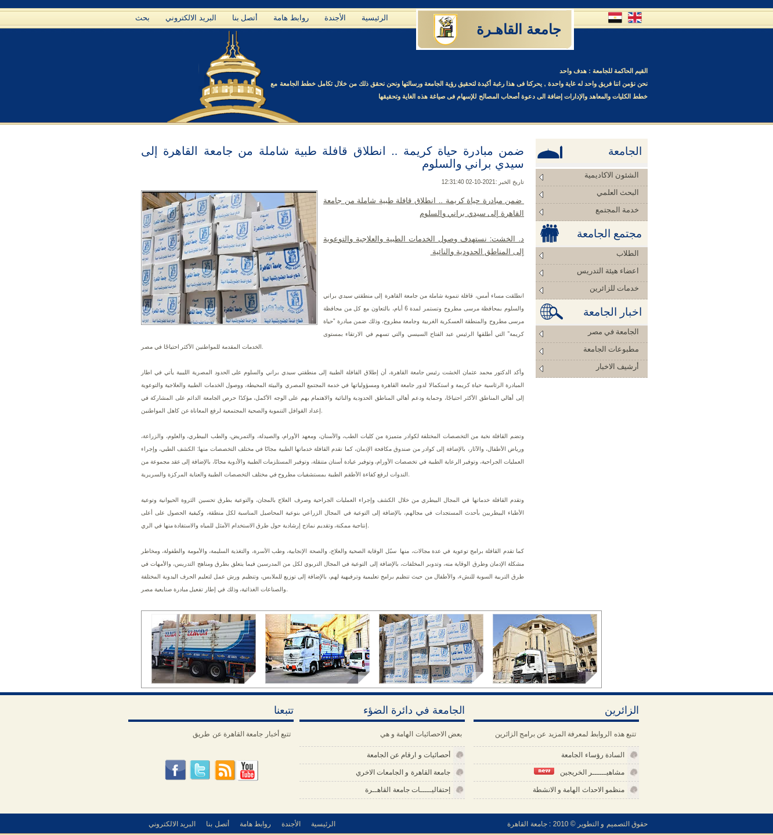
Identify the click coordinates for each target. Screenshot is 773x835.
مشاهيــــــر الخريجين (579, 772)
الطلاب (627, 253)
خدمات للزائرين (614, 288)
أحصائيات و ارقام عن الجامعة (408, 755)
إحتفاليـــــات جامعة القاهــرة (407, 790)
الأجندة (335, 17)
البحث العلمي (618, 192)
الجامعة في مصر (614, 331)
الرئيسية (375, 17)
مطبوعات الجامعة (611, 349)
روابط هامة (291, 17)
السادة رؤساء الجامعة (592, 755)
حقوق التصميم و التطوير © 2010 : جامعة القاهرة (577, 824)
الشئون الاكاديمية (611, 175)
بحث (142, 17)
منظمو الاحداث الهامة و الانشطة (578, 790)
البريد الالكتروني (190, 17)
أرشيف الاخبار (617, 366)
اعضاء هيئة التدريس (608, 270)
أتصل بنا (245, 17)
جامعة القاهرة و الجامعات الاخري (403, 772)
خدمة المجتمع (617, 209)
